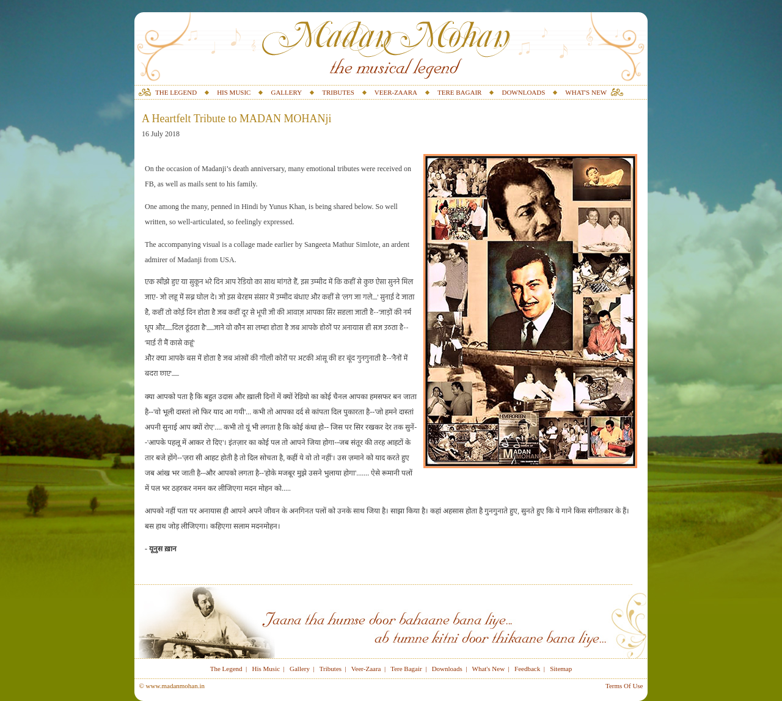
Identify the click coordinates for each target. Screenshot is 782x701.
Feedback (527, 668)
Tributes (331, 668)
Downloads (447, 668)
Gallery (300, 668)
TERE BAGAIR (459, 92)
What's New (488, 668)
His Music (266, 668)
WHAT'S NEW (586, 92)
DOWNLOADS (523, 92)
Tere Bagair (406, 668)
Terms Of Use (624, 685)
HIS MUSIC (233, 92)
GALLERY (286, 92)
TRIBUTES (338, 92)
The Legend (226, 668)
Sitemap (561, 668)
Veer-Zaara (366, 668)
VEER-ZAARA (396, 92)
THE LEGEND (176, 92)
